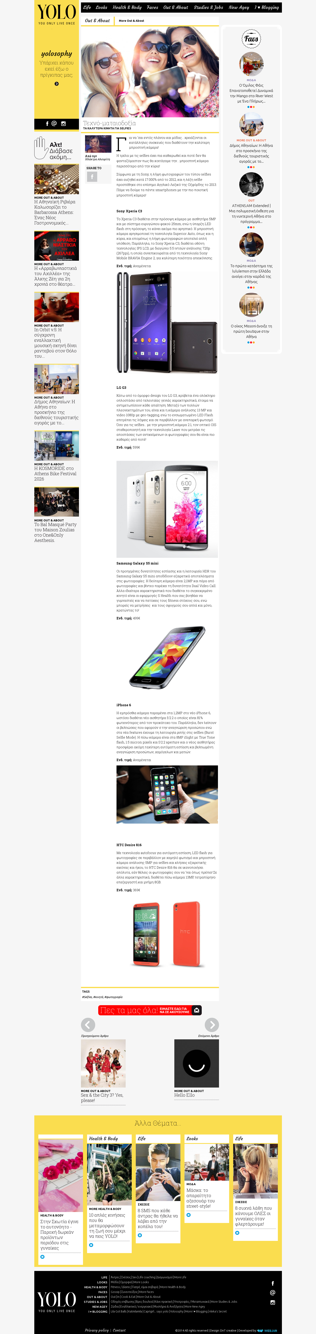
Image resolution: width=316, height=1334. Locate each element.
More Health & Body (173, 1287)
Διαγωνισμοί (165, 1277)
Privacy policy (97, 1330)
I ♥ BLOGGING (97, 1311)
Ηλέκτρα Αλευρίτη (97, 159)
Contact (119, 1330)
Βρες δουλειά (144, 1301)
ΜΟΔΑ (251, 80)
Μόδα (115, 1282)
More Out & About (131, 20)
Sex (134, 1277)
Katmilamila (135, 1311)
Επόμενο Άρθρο (208, 1036)
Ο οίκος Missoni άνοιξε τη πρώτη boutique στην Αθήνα (251, 331)
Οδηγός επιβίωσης (122, 1301)
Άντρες (115, 1277)
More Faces (146, 1292)
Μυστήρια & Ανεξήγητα (168, 1306)
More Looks (141, 1282)
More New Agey (195, 1306)
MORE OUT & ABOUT (251, 140)
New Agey (239, 7)
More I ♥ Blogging (196, 1311)
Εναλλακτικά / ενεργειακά (136, 1306)
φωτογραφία (114, 997)
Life (87, 7)
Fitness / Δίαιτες (121, 1287)
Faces (152, 7)
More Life (180, 1277)
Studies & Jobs (208, 7)
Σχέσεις (126, 1277)
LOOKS (102, 1282)
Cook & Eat (128, 1296)
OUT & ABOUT (97, 1297)
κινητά (99, 997)
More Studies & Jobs (224, 1301)
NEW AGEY (99, 1306)
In (118, 1296)
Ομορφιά (126, 1282)
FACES (102, 1292)
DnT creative (228, 1330)
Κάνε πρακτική (164, 1301)
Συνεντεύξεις (129, 1292)
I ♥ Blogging (267, 7)
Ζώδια (115, 1306)
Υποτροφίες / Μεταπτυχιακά (191, 1301)
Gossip (115, 1292)
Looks (101, 7)
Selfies (88, 997)
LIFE (104, 1277)
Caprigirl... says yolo (156, 1311)
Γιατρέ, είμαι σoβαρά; (145, 1287)
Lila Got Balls (119, 1311)
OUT (251, 200)
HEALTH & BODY (95, 1287)
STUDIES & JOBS (95, 1301)
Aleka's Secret (218, 1311)
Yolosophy (176, 1311)
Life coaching (146, 1277)
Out (113, 1296)
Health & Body (127, 7)
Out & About (175, 7)
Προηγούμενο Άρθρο (94, 1036)
